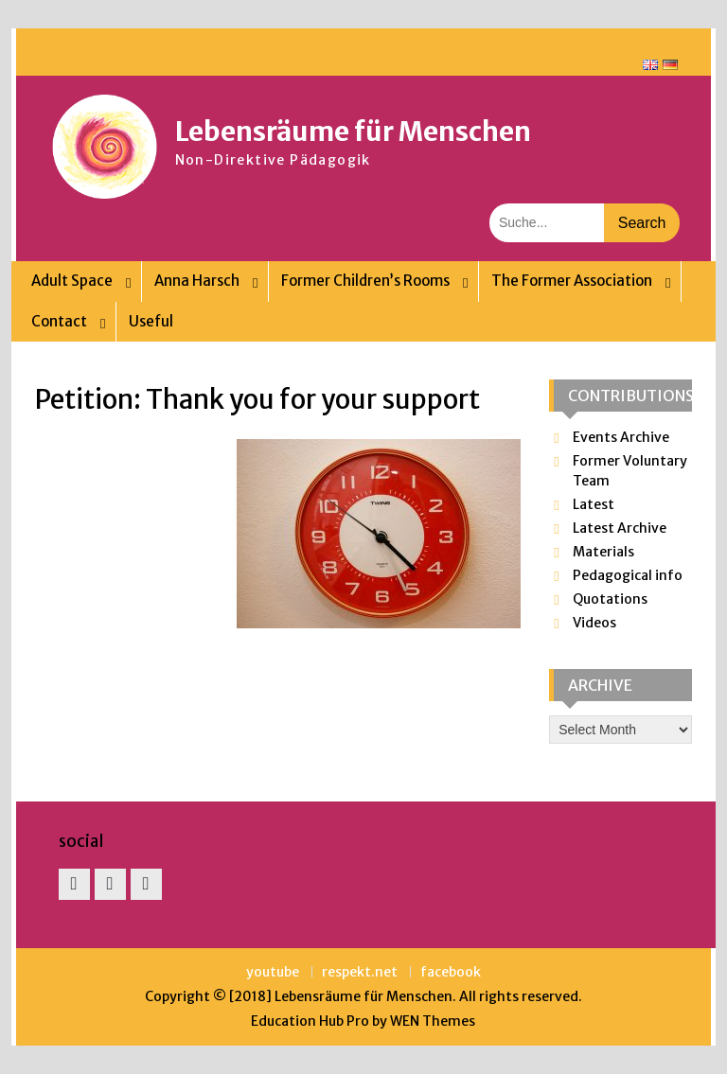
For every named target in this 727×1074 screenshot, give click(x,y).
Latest (593, 504)
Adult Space (72, 281)
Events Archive (621, 437)
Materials (603, 551)
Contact (59, 321)
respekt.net (360, 972)
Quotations (610, 598)
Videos (594, 622)
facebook (450, 972)
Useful (151, 321)
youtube (272, 972)
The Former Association (571, 281)
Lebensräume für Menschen (353, 131)
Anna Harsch (196, 281)
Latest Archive (619, 528)
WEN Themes (432, 1021)
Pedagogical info (628, 575)
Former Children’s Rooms (365, 281)
